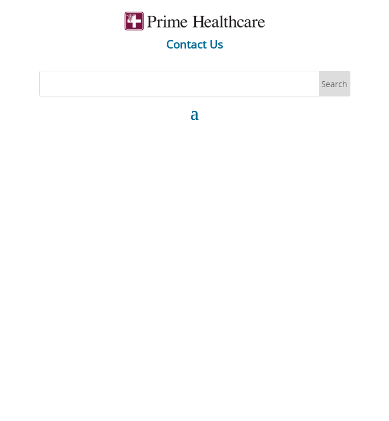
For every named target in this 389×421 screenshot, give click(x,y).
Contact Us (194, 44)
